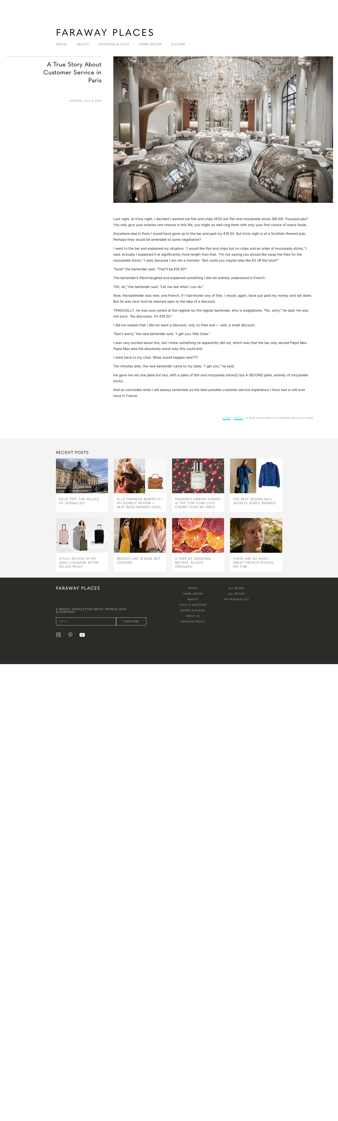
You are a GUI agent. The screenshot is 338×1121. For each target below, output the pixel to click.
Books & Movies (193, 610)
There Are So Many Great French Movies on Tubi (253, 562)
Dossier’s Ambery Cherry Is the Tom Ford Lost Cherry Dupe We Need (198, 503)
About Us (193, 616)
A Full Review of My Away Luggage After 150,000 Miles (78, 562)
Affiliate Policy (193, 621)
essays (238, 418)
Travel (193, 588)
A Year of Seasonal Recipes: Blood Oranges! (193, 562)
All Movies (236, 593)
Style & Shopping (193, 605)
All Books (236, 588)
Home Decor (193, 593)
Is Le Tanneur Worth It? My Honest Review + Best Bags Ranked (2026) (139, 503)
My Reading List (236, 599)
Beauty (193, 599)
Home (226, 418)
